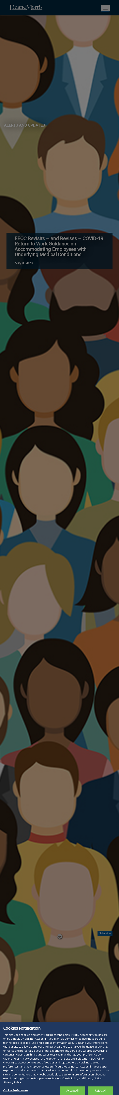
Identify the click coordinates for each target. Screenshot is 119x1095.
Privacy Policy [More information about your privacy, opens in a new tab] (12, 1083)
